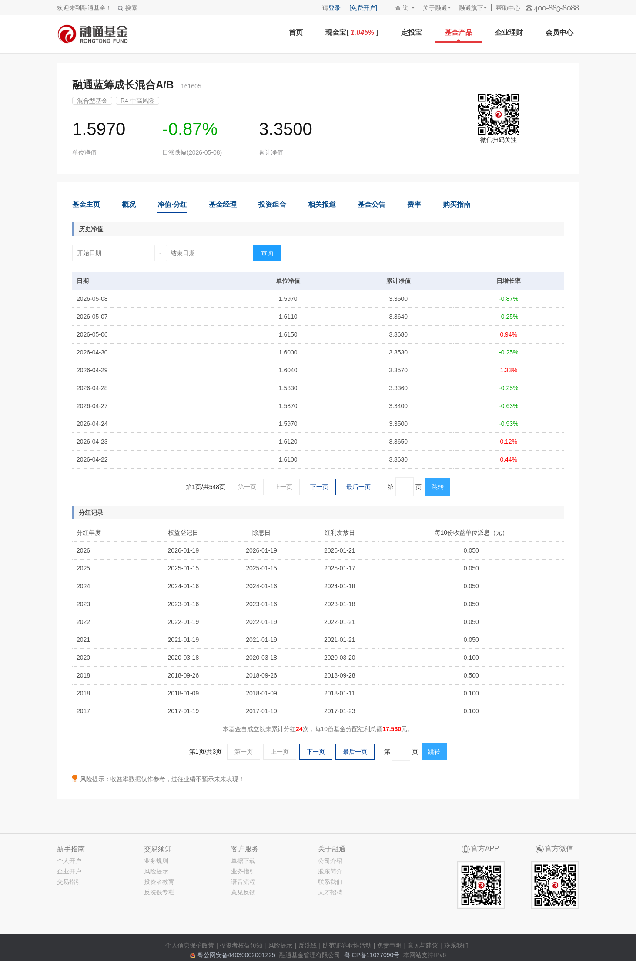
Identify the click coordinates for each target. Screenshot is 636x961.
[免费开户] (363, 7)
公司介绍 (330, 860)
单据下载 (243, 860)
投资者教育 (159, 881)
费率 (414, 204)
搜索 (127, 7)
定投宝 (411, 32)
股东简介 (330, 871)
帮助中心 (508, 7)
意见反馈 (243, 892)
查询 (267, 253)
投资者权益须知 (241, 945)
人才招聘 (330, 892)
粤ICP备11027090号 (372, 954)
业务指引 (243, 871)
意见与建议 (423, 945)
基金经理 (223, 204)
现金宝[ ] (351, 32)
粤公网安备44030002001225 (236, 954)
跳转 (438, 486)
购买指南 (457, 204)
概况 (129, 204)
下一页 (319, 486)
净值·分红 (172, 204)
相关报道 (322, 204)
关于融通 (435, 7)
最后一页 (358, 486)
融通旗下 (471, 7)
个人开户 (69, 860)
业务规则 (156, 860)
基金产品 (458, 32)
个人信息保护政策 (189, 945)
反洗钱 (307, 945)
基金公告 (371, 204)
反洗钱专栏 (159, 892)
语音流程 (243, 881)
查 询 (398, 7)
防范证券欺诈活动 (347, 945)
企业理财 (509, 32)
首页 (296, 32)
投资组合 (272, 204)
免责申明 (389, 945)
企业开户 (69, 871)
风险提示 (156, 871)
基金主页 (86, 204)
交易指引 (69, 881)
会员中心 (559, 32)
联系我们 (330, 881)
